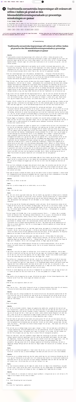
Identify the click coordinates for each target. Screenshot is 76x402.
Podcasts (13, 1)
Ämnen (9, 1)
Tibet (14, 29)
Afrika (18, 29)
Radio (17, 1)
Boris (22, 29)
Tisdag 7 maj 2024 (17, 21)
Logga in (22, 1)
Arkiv (5, 1)
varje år (36, 29)
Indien (9, 29)
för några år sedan (29, 29)
